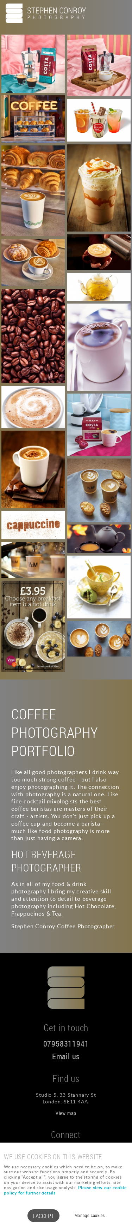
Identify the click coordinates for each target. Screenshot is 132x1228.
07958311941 (66, 1043)
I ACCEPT (43, 1216)
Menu (119, 13)
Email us (66, 1056)
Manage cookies (90, 1215)
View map (66, 1113)
